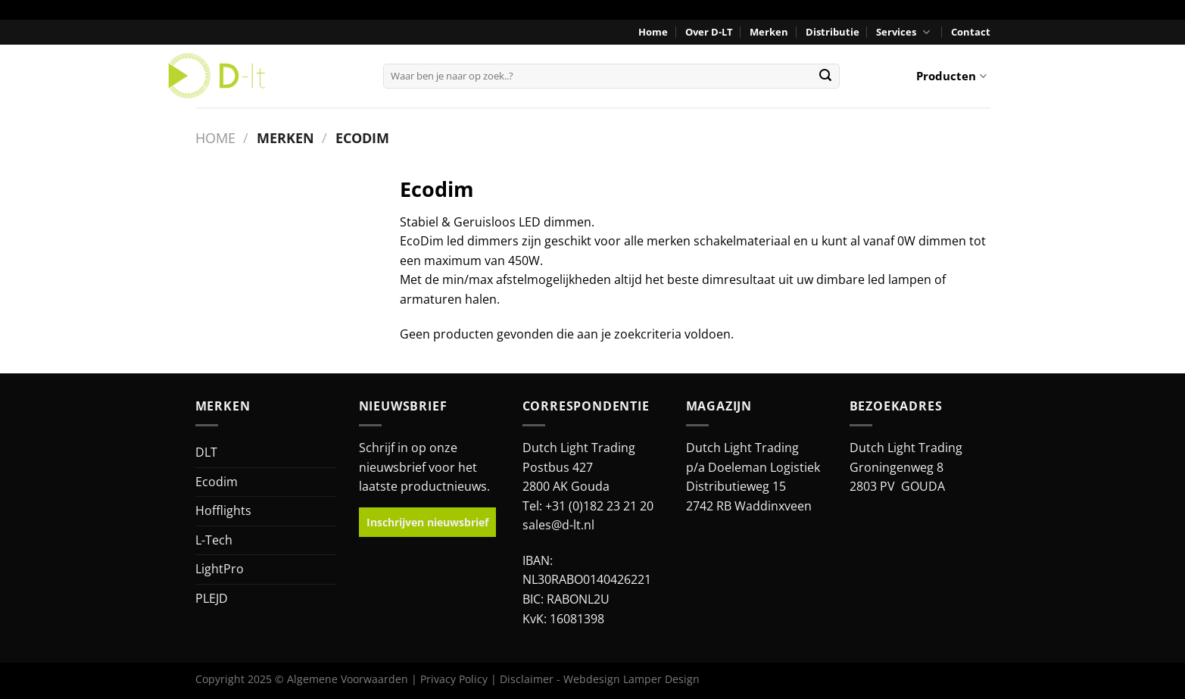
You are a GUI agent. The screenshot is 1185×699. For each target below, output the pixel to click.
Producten (951, 75)
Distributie (832, 32)
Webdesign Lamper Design (631, 679)
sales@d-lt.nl (558, 524)
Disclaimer (527, 679)
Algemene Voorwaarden (347, 679)
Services (905, 32)
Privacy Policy (454, 679)
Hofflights (223, 510)
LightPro (219, 568)
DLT (206, 452)
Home (653, 32)
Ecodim (216, 481)
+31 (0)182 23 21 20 (599, 506)
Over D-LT (709, 32)
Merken (769, 32)
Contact (970, 32)
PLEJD (211, 598)
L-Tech (213, 540)
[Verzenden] (825, 76)
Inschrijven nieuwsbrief (427, 522)
